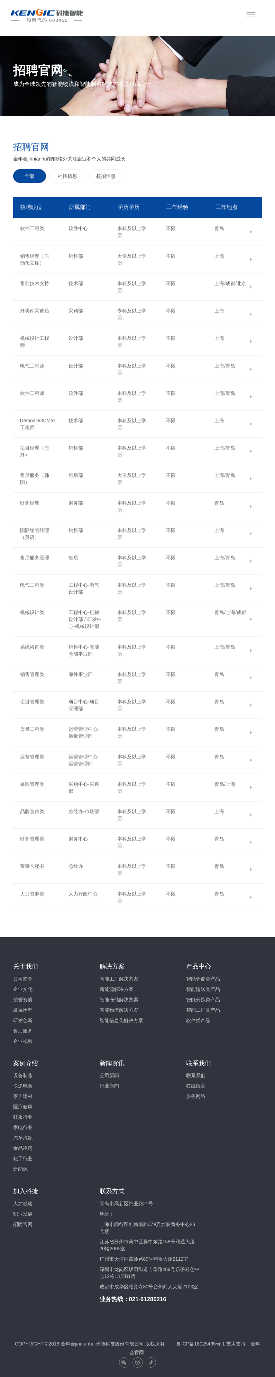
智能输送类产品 (203, 987)
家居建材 (23, 1094)
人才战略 (23, 1202)
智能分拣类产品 (203, 997)
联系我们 (195, 1073)
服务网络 (195, 1094)
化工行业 (23, 1157)
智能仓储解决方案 (119, 997)
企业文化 (23, 987)
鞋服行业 (23, 1115)
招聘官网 (23, 1222)
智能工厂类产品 (203, 1008)
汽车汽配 (23, 1136)
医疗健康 (23, 1105)
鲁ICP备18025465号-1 (200, 1342)
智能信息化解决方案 (121, 1018)
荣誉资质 (23, 997)
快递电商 (23, 1084)
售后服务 (23, 1028)
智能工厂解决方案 (119, 977)
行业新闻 (109, 1084)
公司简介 (23, 977)
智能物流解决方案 (119, 1008)
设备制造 (23, 1073)
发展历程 (23, 1008)
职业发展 (23, 1212)
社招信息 (67, 312)
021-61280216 (147, 1297)
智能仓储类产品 (203, 977)
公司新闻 (109, 1073)
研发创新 (23, 1018)
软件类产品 (198, 1018)
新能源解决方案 (117, 987)
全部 (29, 312)
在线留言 (195, 1084)
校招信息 (106, 312)
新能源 (20, 1167)
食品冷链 (23, 1146)
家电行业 (23, 1125)
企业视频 (23, 1039)
